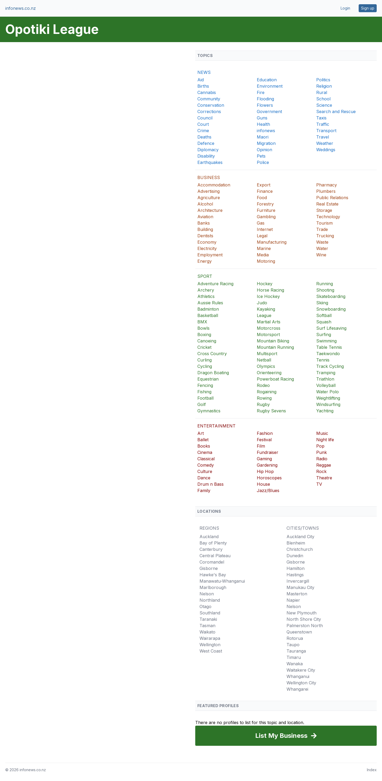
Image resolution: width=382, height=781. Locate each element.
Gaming (264, 458)
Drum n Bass (210, 484)
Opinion (264, 149)
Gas (260, 223)
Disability (206, 156)
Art (200, 433)
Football (205, 398)
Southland (209, 612)
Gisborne (208, 568)
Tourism (324, 223)
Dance (203, 477)
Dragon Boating (213, 372)
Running (324, 283)
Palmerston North (304, 625)
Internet (265, 229)
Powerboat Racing (275, 379)
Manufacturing (271, 242)
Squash (323, 321)
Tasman (207, 625)
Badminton (208, 309)
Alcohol (205, 204)
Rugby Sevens (271, 410)
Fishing (204, 391)
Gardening (267, 465)
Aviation (205, 216)
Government (269, 111)
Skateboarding (330, 296)
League (264, 315)
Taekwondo (328, 353)
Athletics (206, 296)
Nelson (206, 593)
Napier (293, 600)
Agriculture (208, 197)
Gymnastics (208, 410)
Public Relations (332, 197)
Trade (322, 229)
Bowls (203, 328)
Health (263, 124)
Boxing (204, 334)
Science (324, 105)
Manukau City (300, 587)
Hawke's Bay (212, 574)
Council (204, 118)
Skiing (322, 302)
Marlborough (212, 587)
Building (205, 229)
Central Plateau (215, 555)
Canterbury (211, 549)
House (263, 484)
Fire (260, 92)
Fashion (265, 433)
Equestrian (208, 379)
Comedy (205, 465)
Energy (204, 261)
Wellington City (301, 682)
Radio (321, 458)
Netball (264, 360)
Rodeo (263, 385)
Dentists (205, 235)
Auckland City (300, 536)
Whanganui (297, 676)
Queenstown (299, 632)
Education (267, 79)
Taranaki (208, 619)
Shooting (325, 290)
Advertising (208, 191)
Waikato (207, 632)
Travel (322, 137)
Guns (262, 118)
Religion (324, 86)
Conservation (210, 105)
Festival (264, 439)
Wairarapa (209, 638)
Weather (324, 143)
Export (263, 185)
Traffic (322, 124)
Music (322, 433)
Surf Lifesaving (331, 328)
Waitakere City (300, 670)
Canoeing (206, 340)
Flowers (265, 105)
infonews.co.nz (20, 8)
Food (262, 197)
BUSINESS (208, 177)
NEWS (204, 72)
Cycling (204, 366)
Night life (325, 439)
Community (208, 98)
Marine (264, 248)
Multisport (267, 353)
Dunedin (294, 555)
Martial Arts (268, 321)
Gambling (266, 216)
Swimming (326, 340)
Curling (204, 360)
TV (319, 484)
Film (261, 446)
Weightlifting (328, 398)
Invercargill (297, 581)
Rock (321, 471)
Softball (324, 315)
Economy (206, 242)
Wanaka (294, 663)
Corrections (209, 111)
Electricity (207, 248)
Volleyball (326, 385)
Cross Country (212, 353)
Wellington (209, 644)
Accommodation (213, 185)
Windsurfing (328, 404)
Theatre (324, 477)
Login (345, 8)
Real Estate (327, 204)
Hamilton (295, 568)
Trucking (325, 235)
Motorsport (268, 334)
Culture (204, 471)
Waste (322, 242)
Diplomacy (208, 149)
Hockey (264, 283)
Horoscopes (269, 477)
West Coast (210, 651)
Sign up (367, 8)
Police (263, 162)
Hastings (295, 574)
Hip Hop (265, 471)
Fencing (205, 385)
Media (263, 254)
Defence (205, 143)
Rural (321, 92)
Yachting (324, 410)
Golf (201, 404)
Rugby (263, 404)
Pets (261, 156)
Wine (321, 254)
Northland (209, 600)
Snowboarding (331, 309)
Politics (323, 79)
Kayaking (266, 309)
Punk (321, 452)
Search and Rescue (336, 111)
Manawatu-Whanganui (222, 581)
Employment (210, 254)
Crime (203, 130)
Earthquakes (210, 162)
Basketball (207, 315)
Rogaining (266, 391)
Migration (266, 143)
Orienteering (269, 372)
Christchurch (299, 549)
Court (203, 124)
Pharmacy (326, 185)
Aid (200, 79)
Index (372, 769)
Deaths (204, 137)
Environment (270, 86)
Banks (203, 223)
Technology (328, 216)
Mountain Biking (273, 340)
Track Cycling (330, 366)
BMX (202, 321)
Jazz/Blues (268, 490)
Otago (205, 606)
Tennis (322, 360)
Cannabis (206, 92)
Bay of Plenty (213, 543)
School (323, 98)
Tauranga (296, 651)
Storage (324, 210)
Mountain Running (275, 347)
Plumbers (326, 191)
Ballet (203, 439)
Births (203, 86)
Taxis (321, 118)
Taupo (292, 644)
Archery (205, 290)
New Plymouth (301, 612)
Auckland (209, 536)
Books (203, 446)
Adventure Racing (215, 283)
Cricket (204, 347)
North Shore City (303, 619)
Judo (262, 302)
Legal (262, 235)
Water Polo (327, 391)
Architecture (210, 210)
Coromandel (211, 562)
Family (203, 490)
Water (322, 248)
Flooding (265, 98)
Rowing (264, 398)
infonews (266, 130)
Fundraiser (267, 452)
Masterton (296, 593)
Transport (326, 130)
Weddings (325, 149)
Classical (206, 458)
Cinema (204, 452)
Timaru (293, 657)
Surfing (323, 334)
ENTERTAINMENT (216, 426)
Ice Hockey (268, 296)
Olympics (266, 366)
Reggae (323, 465)
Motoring (266, 261)
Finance (265, 191)
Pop (320, 446)
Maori (262, 137)
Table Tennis (329, 347)
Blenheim (295, 543)
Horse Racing (270, 290)
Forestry (265, 204)
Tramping (325, 372)
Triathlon (325, 379)
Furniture (266, 210)
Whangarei (297, 689)
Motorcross (268, 328)
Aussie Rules (210, 302)
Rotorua (294, 638)
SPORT (204, 276)
